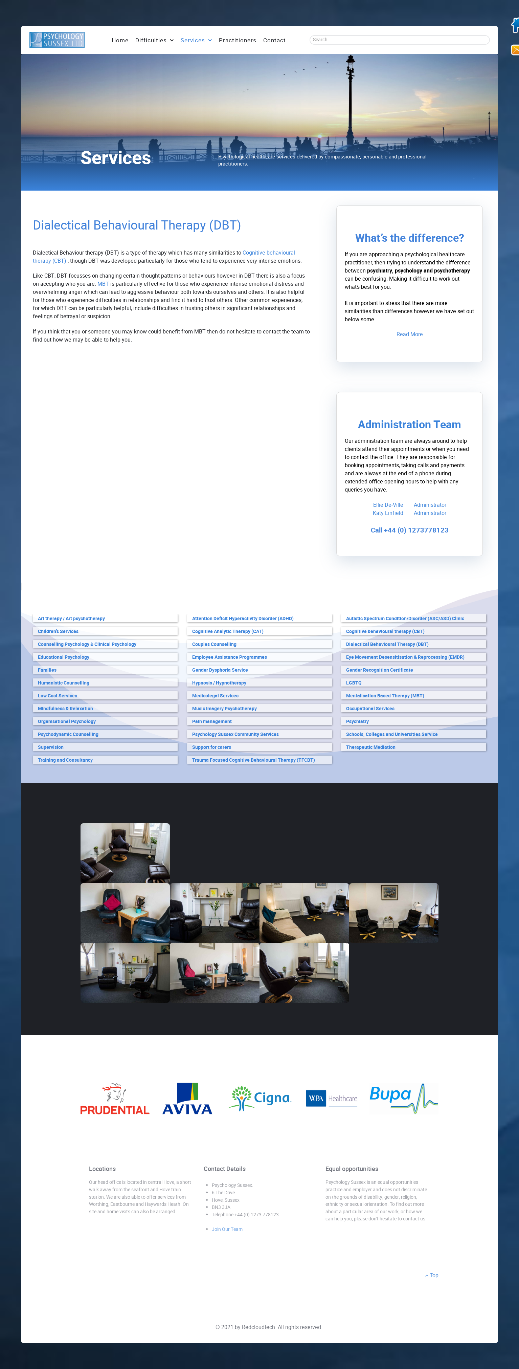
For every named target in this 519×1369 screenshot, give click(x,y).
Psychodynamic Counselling (68, 734)
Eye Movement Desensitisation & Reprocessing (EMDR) (405, 657)
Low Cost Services (57, 695)
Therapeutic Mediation (371, 747)
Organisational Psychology (67, 721)
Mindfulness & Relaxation (65, 708)
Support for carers (211, 747)
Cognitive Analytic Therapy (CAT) (228, 631)
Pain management (212, 721)
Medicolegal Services (215, 695)
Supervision (51, 747)
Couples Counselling (214, 644)
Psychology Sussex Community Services (235, 734)
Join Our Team (227, 1229)
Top (431, 1275)
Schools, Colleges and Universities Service (392, 734)
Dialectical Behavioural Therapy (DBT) (387, 644)
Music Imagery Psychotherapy (224, 708)
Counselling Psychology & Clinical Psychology (87, 644)
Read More (410, 334)
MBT (103, 284)
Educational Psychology (63, 657)
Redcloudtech (258, 1327)
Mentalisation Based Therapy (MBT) (385, 695)
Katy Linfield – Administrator (409, 513)
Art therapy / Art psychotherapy (71, 618)
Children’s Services (58, 631)
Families (47, 670)
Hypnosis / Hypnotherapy (219, 683)
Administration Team (409, 425)
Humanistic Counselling (63, 683)
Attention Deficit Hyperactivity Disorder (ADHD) (243, 618)
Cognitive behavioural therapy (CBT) (385, 631)
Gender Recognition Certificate (379, 670)
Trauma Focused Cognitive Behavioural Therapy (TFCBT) (253, 760)
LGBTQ (354, 683)
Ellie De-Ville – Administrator (409, 505)
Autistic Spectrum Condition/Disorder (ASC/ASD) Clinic (405, 618)
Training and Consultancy (65, 760)
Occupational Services (370, 708)
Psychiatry (357, 721)
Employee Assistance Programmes (229, 657)
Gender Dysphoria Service (220, 670)
